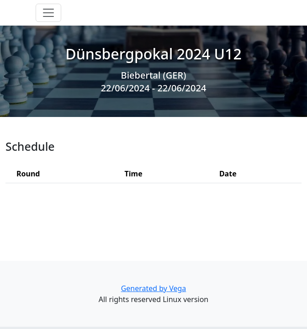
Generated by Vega (153, 288)
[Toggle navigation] (48, 13)
